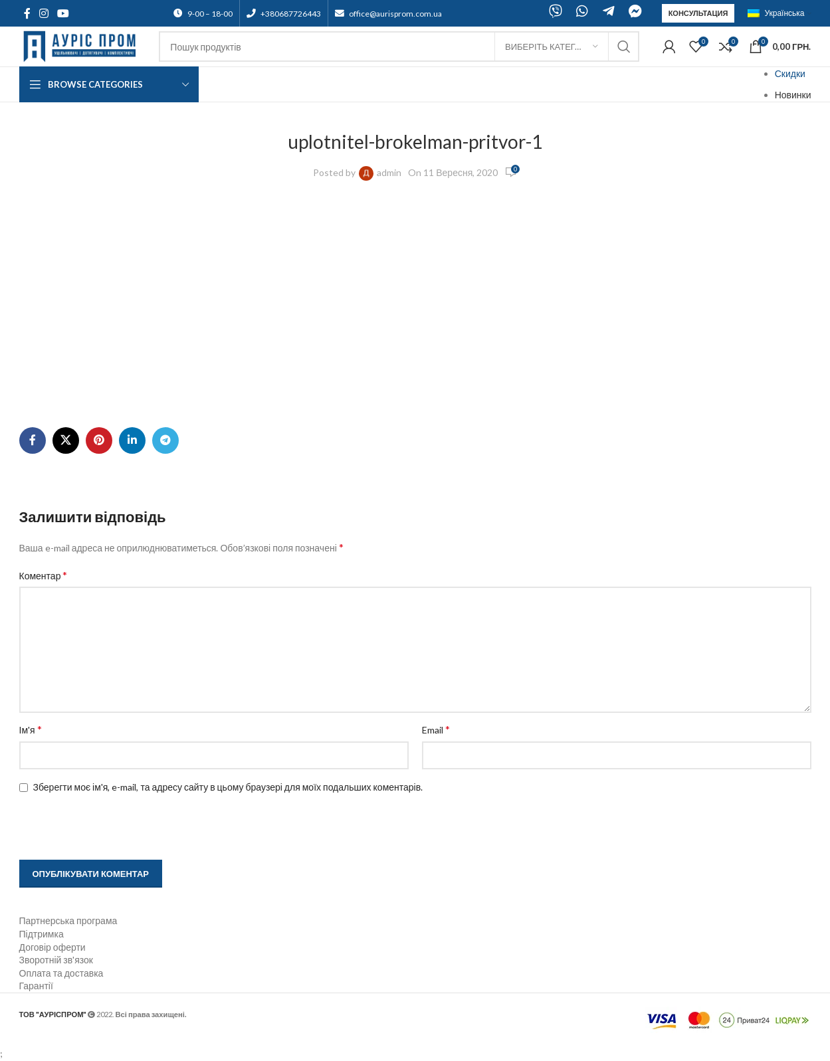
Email (436, 729)
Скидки (790, 73)
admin (389, 172)
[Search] (399, 46)
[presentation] (104, 828)
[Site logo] (82, 45)
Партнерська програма (68, 920)
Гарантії (36, 985)
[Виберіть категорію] (551, 46)
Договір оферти (52, 947)
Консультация (698, 13)
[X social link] (65, 440)
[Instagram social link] (44, 13)
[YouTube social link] (63, 13)
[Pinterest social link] (99, 440)
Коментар (43, 575)
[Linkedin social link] (132, 440)
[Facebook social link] (27, 13)
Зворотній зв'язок (56, 959)
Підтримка (41, 933)
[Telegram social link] (165, 440)
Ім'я (30, 729)
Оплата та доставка (61, 973)
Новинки (793, 94)
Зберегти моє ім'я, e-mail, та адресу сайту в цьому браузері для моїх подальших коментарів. (228, 787)
